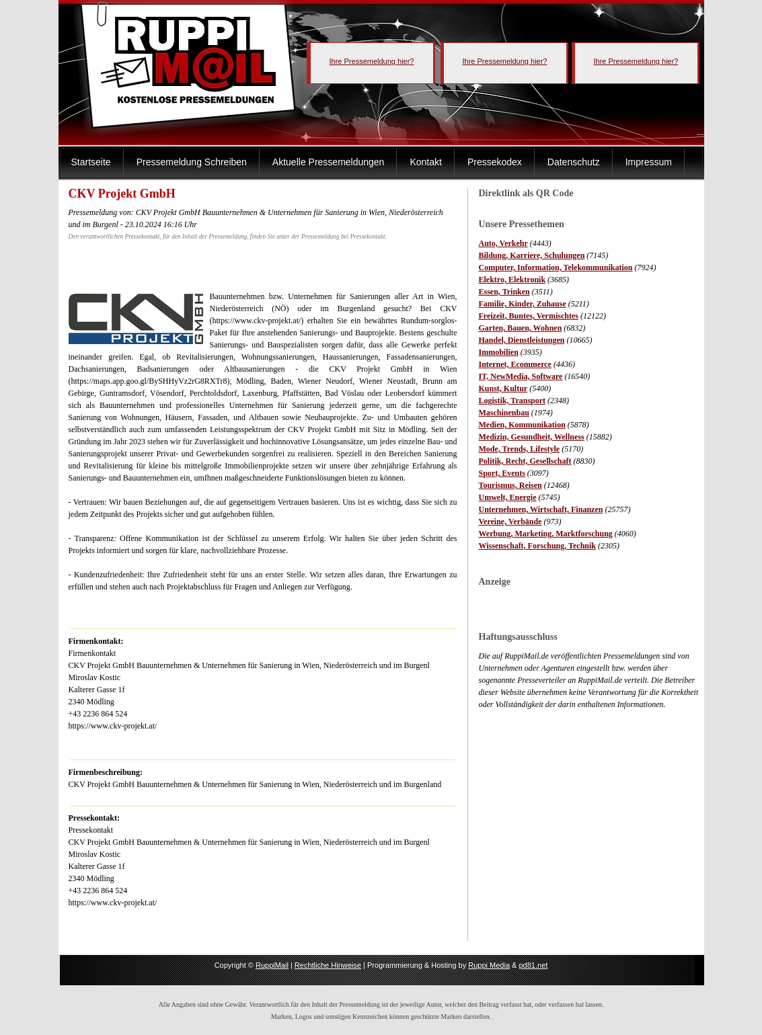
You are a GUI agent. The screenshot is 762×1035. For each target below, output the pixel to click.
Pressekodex (494, 162)
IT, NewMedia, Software (521, 376)
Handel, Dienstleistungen (522, 340)
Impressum (648, 162)
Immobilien (499, 352)
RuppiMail (272, 965)
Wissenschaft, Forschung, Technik (538, 545)
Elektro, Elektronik (512, 279)
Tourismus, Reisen (510, 485)
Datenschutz (573, 162)
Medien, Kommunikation (522, 424)
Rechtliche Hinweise (328, 965)
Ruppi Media (489, 965)
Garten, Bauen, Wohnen (520, 328)
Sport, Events (502, 473)
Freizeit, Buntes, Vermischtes (528, 316)
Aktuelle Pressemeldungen (328, 162)
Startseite (91, 162)
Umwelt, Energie (508, 497)
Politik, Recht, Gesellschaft (525, 461)
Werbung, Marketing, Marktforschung (546, 533)
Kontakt (425, 162)
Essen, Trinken (504, 291)
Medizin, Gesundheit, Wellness (531, 437)
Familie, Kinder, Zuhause (522, 303)
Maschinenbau (504, 412)
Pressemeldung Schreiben (192, 162)
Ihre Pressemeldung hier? (372, 61)
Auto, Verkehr (503, 243)
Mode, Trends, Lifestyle (519, 449)
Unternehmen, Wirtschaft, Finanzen (541, 509)
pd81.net (533, 965)
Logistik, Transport (512, 400)
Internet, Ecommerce (515, 364)
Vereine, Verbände (510, 521)
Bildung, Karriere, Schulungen (532, 255)
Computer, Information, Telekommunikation (556, 267)
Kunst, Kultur (503, 388)
